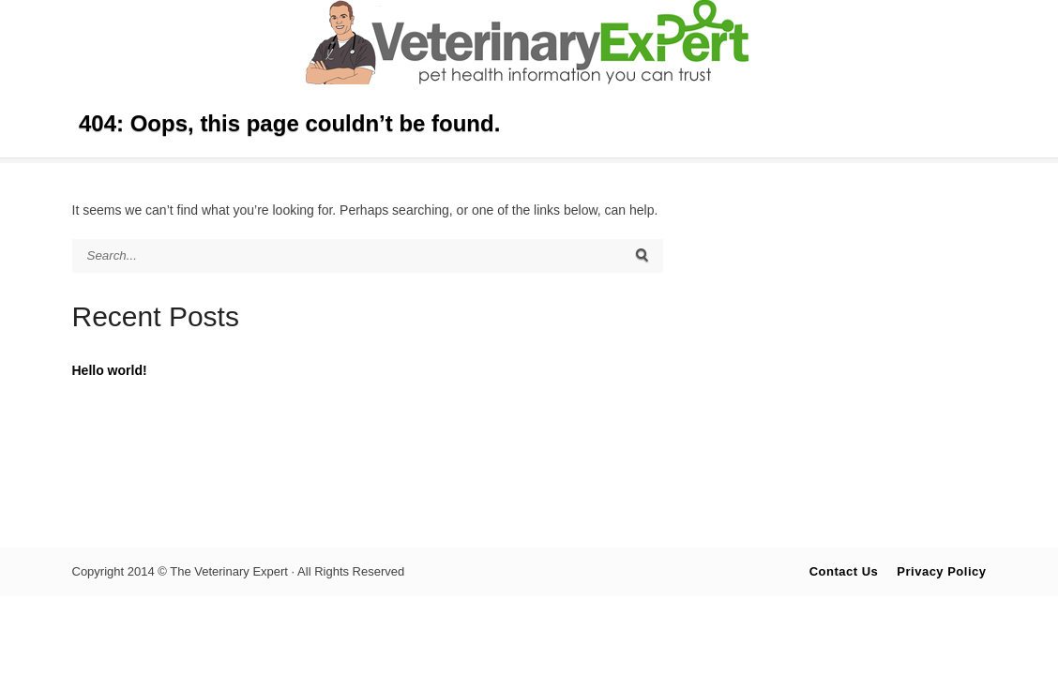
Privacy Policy (941, 571)
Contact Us (844, 571)
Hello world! (109, 370)
